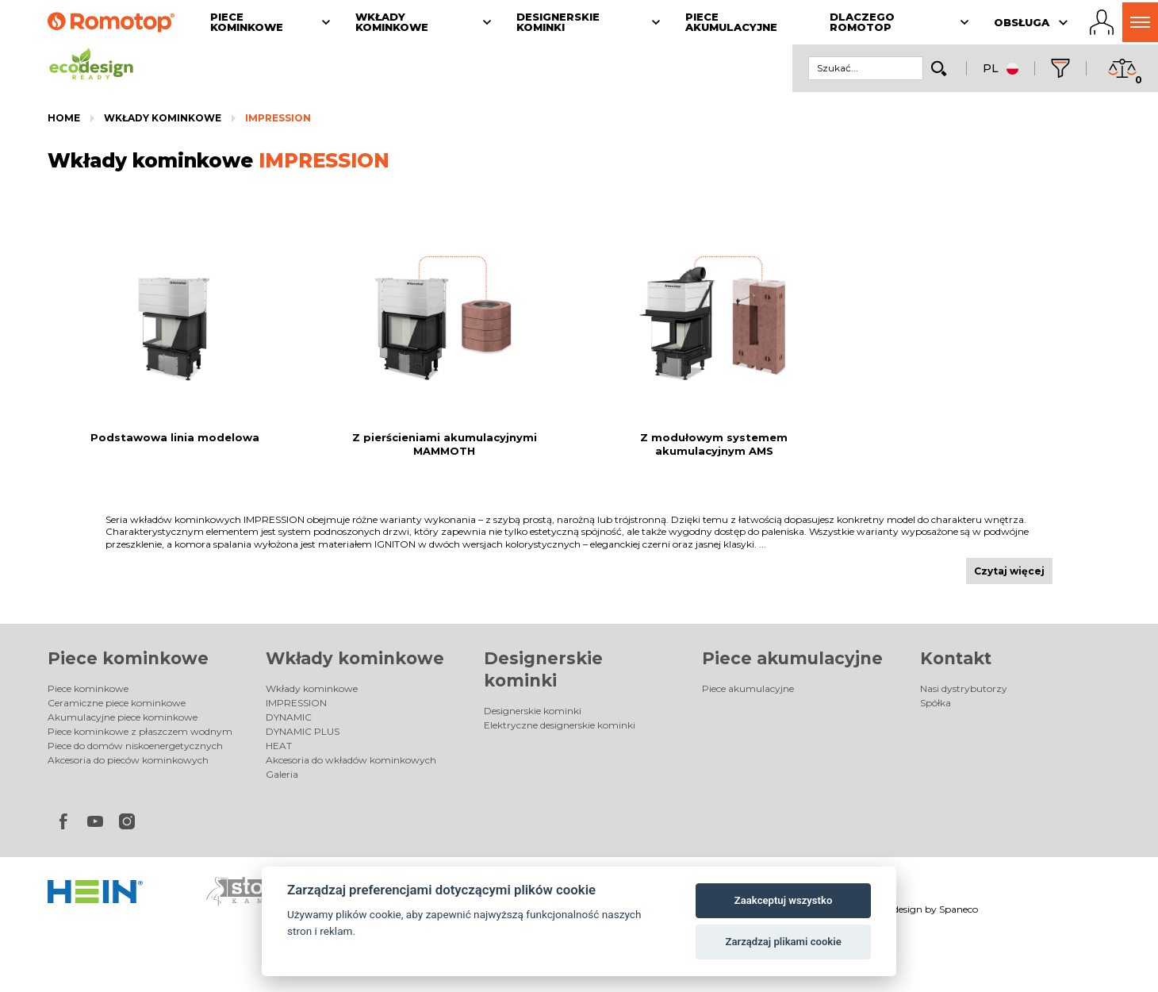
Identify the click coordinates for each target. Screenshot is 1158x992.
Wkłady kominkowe (162, 118)
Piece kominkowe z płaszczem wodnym (140, 731)
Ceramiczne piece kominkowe (117, 703)
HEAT (279, 746)
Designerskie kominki (532, 711)
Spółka (935, 703)
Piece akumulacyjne (792, 658)
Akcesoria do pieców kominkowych (128, 760)
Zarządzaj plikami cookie (783, 942)
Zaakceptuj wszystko (783, 900)
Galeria (282, 774)
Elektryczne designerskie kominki (559, 725)
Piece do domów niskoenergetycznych (135, 746)
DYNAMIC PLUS (302, 731)
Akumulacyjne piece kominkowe (122, 717)
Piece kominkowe (128, 658)
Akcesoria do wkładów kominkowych (351, 760)
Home (64, 118)
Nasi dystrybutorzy (963, 688)
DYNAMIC (289, 717)
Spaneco (958, 909)
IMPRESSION (278, 118)
